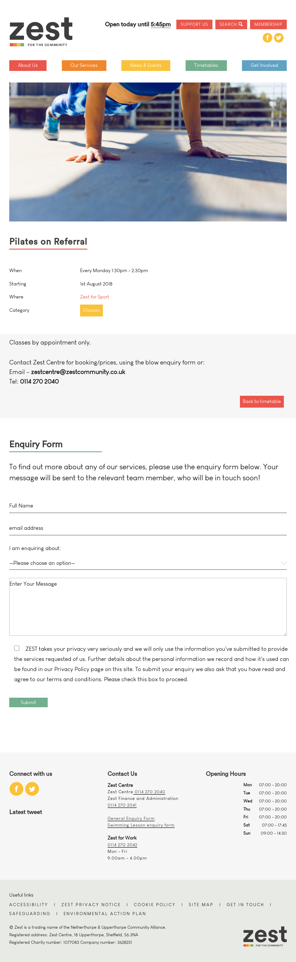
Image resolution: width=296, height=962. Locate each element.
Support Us (194, 24)
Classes (91, 310)
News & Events (146, 65)
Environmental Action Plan (105, 913)
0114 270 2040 (149, 791)
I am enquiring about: (35, 548)
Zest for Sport (94, 297)
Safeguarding (30, 913)
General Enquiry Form (131, 818)
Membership (268, 24)
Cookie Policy (155, 904)
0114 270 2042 (122, 844)
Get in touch (245, 904)
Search (228, 24)
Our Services (84, 65)
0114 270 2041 (122, 804)
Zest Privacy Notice (91, 904)
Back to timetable (262, 401)
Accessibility (28, 904)
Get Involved (264, 65)
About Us (28, 65)
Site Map (201, 904)
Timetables (206, 65)
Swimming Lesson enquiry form (141, 824)
